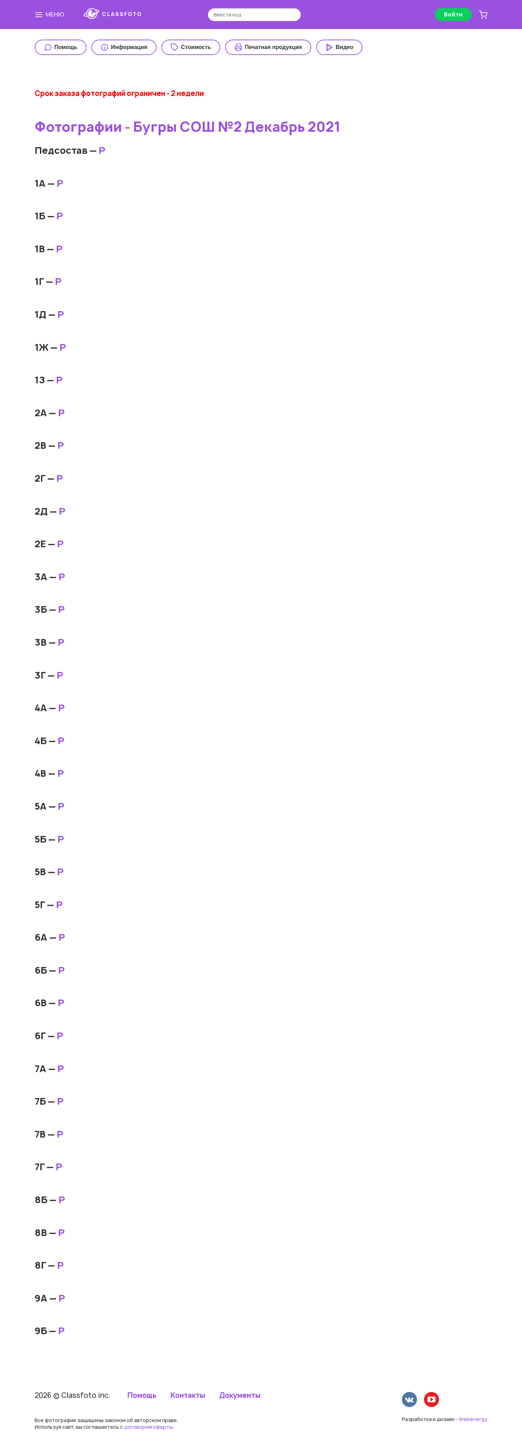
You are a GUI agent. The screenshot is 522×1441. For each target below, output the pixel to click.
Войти (453, 14)
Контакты (187, 1395)
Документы (239, 1395)
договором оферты (148, 1427)
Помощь (141, 1395)
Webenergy (473, 1419)
